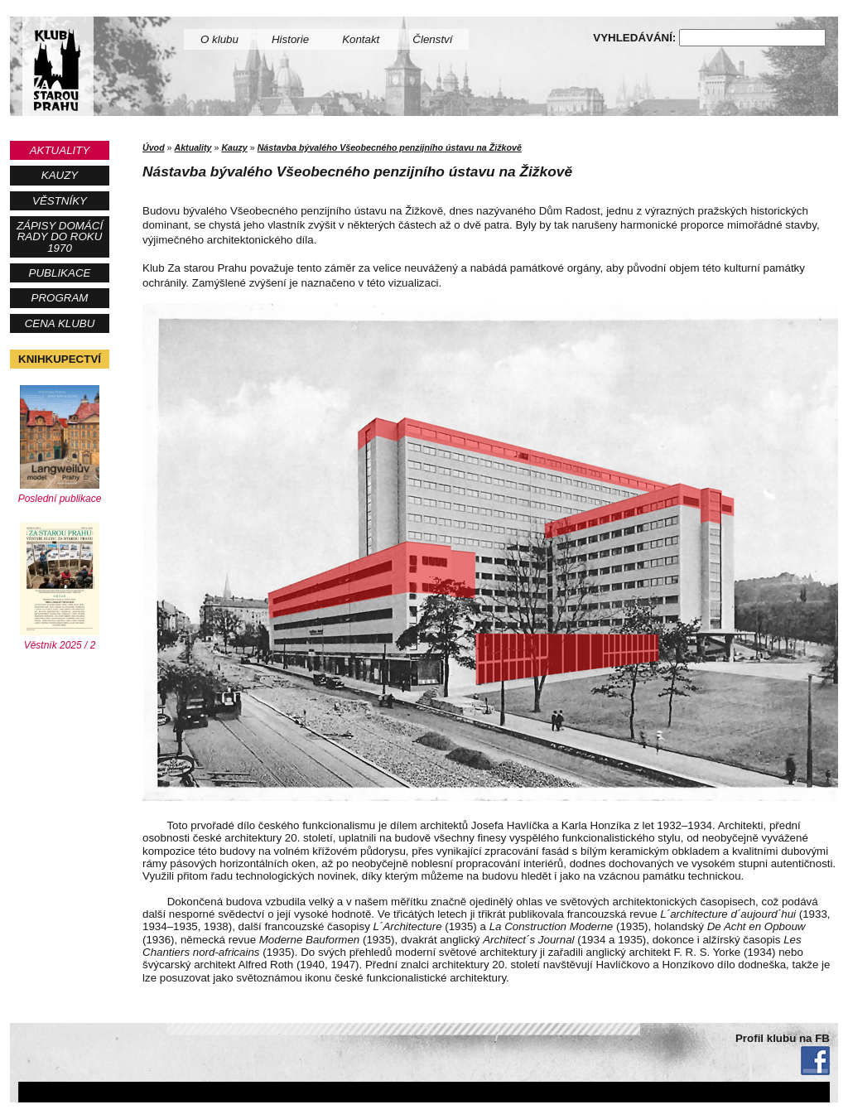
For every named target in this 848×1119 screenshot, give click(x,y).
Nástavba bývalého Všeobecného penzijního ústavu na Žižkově (390, 147)
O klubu (219, 39)
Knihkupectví (59, 359)
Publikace (60, 273)
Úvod (153, 147)
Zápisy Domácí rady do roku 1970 (60, 236)
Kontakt (360, 39)
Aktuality (60, 150)
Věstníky (59, 201)
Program (60, 298)
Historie (290, 39)
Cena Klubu (60, 323)
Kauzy (59, 175)
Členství (432, 39)
